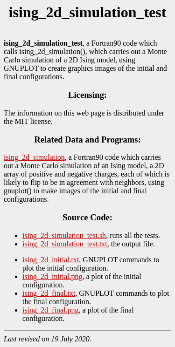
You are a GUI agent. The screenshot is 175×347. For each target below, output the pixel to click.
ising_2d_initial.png (52, 276)
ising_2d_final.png (50, 310)
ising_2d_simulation (34, 157)
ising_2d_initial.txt (50, 260)
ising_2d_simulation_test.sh (64, 235)
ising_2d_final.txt (48, 293)
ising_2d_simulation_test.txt (64, 244)
